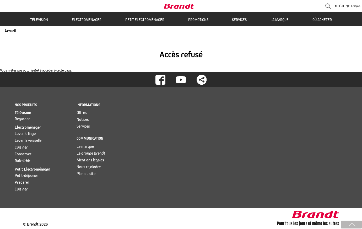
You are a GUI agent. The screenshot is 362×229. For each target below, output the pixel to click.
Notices (83, 119)
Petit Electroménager (144, 20)
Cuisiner (21, 147)
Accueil (10, 30)
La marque (280, 20)
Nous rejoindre (89, 166)
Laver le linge (25, 133)
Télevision (39, 20)
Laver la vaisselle (28, 140)
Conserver (23, 153)
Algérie (340, 6)
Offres (82, 112)
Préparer (22, 182)
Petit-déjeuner (26, 175)
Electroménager (86, 20)
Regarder (22, 118)
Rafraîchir (22, 160)
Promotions (198, 20)
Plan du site (86, 173)
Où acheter (322, 20)
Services (239, 20)
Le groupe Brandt (91, 153)
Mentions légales (90, 159)
